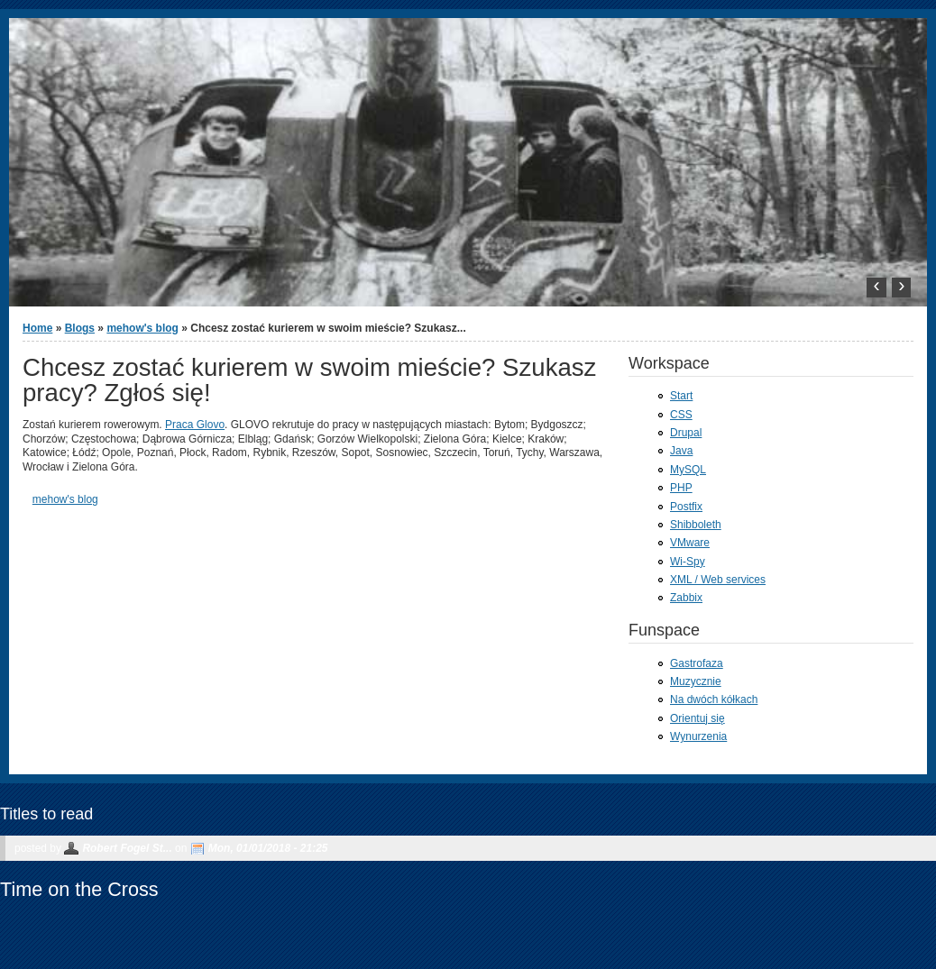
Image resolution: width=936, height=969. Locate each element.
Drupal (686, 432)
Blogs (80, 328)
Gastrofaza (696, 663)
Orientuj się (697, 718)
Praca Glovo (195, 424)
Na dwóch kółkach (713, 699)
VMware (690, 542)
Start (681, 395)
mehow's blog (142, 328)
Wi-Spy (687, 561)
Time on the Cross (79, 889)
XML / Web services (718, 579)
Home (37, 328)
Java (681, 450)
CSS (681, 414)
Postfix (686, 506)
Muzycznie (695, 681)
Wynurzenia (698, 736)
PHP (681, 487)
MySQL (688, 469)
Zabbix (686, 597)
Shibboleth (695, 524)
